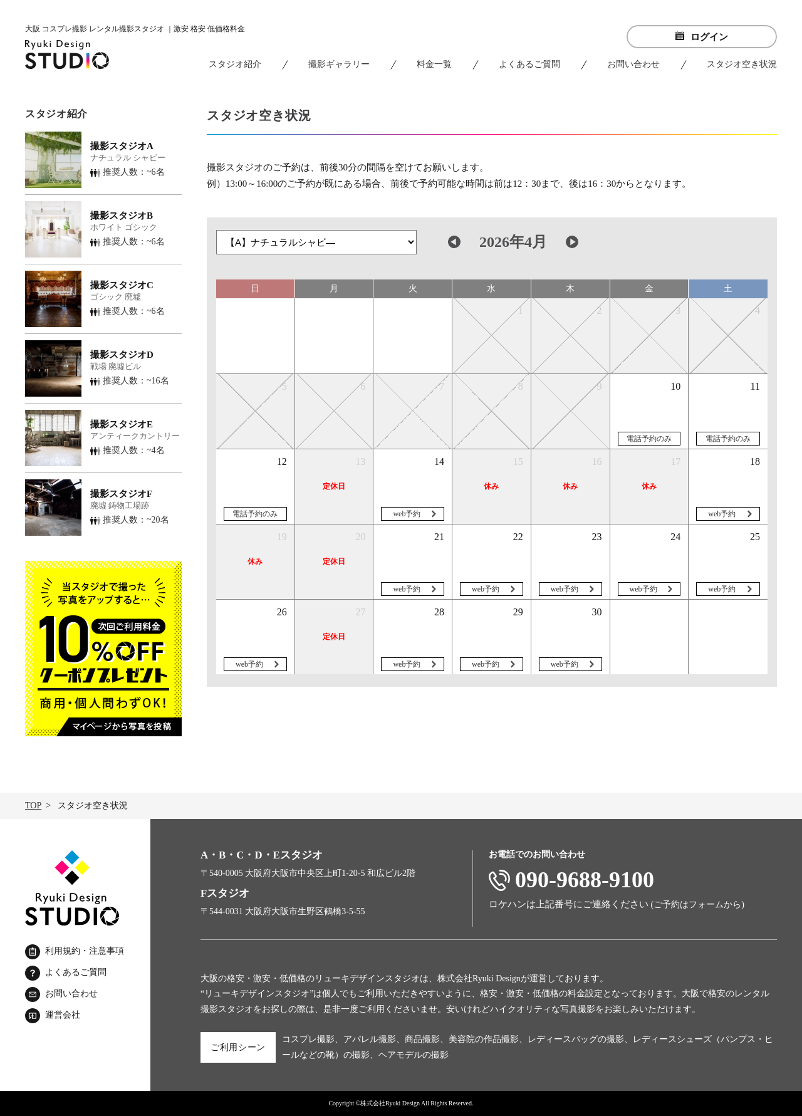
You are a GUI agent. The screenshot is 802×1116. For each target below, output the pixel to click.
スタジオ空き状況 (742, 64)
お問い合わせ (633, 64)
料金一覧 (434, 64)
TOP (33, 805)
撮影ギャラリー (339, 64)
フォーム (706, 904)
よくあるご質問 (529, 64)
